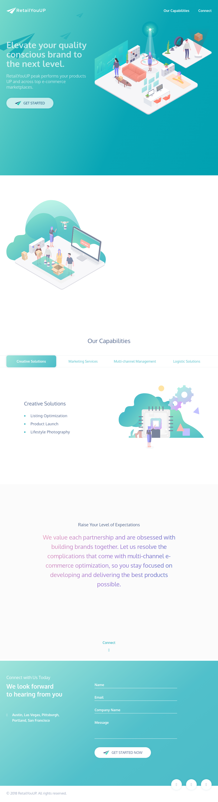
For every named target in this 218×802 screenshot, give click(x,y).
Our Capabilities (176, 10)
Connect (205, 10)
